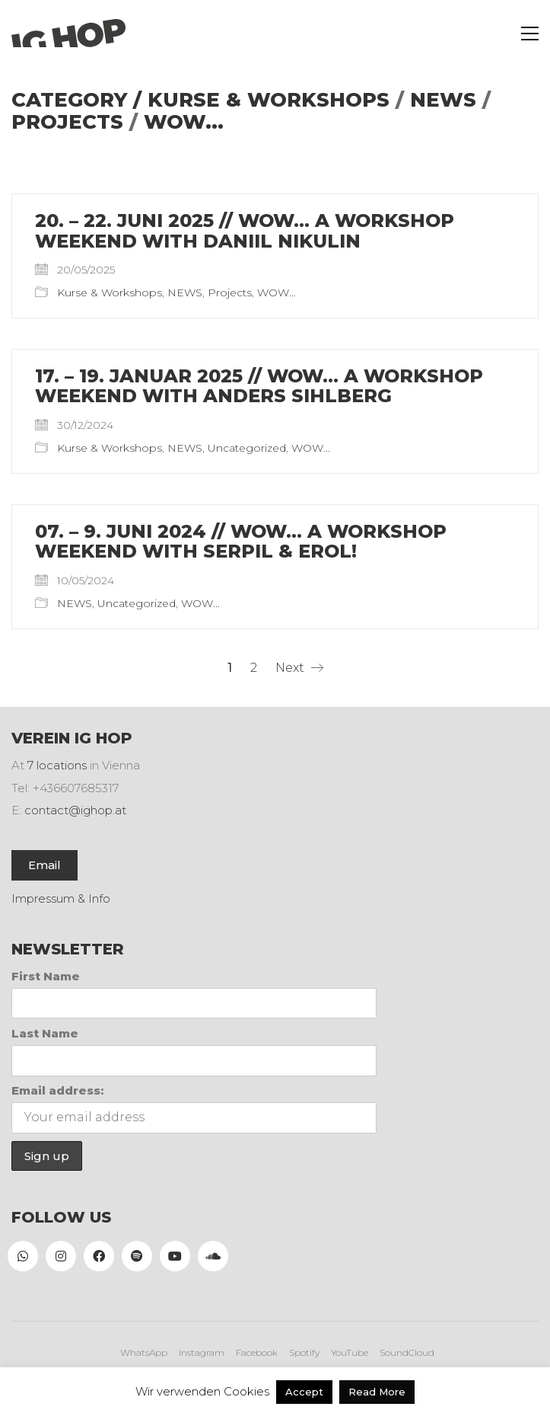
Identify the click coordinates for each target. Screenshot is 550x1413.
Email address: (57, 1090)
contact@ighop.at (75, 810)
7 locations (57, 765)
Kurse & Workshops (268, 100)
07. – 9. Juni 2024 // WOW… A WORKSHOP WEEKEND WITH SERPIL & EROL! (241, 542)
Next (299, 668)
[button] (530, 33)
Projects (67, 122)
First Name (45, 976)
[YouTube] (175, 1256)
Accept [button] (304, 1392)
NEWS (443, 100)
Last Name (44, 1033)
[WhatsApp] (23, 1256)
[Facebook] (99, 1256)
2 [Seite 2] (253, 667)
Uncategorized (247, 448)
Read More (376, 1392)
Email (44, 865)
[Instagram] (61, 1256)
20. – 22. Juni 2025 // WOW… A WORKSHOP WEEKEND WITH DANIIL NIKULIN (244, 231)
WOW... (184, 122)
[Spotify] (137, 1256)
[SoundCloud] (213, 1256)
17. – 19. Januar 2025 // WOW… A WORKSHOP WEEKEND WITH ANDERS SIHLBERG (259, 386)
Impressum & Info (60, 898)
